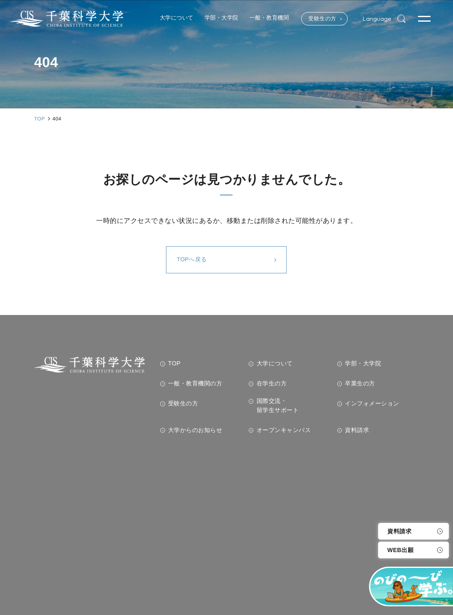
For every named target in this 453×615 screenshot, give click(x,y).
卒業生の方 (360, 383)
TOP (174, 363)
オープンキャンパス (284, 430)
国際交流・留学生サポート (278, 405)
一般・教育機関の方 (195, 383)
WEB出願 (400, 550)
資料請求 (399, 531)
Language (376, 18)
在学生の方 (272, 383)
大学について (275, 363)
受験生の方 (318, 18)
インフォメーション (372, 403)
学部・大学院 (363, 363)
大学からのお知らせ (195, 430)
